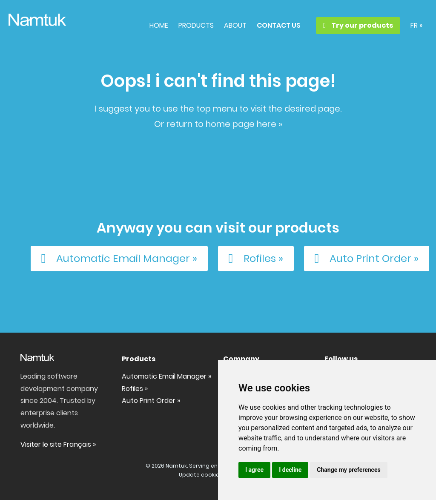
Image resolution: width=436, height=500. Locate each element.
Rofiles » (253, 258)
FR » (416, 25)
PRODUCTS (196, 25)
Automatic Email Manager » (116, 258)
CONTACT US (279, 25)
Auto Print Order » (364, 258)
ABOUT (235, 25)
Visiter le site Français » (58, 444)
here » (269, 124)
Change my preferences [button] (348, 469)
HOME (158, 25)
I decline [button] (290, 469)
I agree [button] (254, 469)
